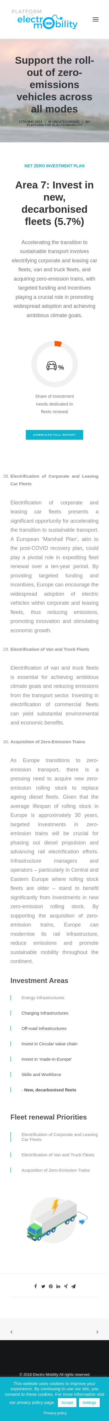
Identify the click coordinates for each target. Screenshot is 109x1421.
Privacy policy (55, 1413)
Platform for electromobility (54, 125)
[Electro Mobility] (44, 19)
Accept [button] (67, 1402)
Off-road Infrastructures (44, 1028)
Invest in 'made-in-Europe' (47, 1059)
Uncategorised (66, 121)
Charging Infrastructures (45, 1013)
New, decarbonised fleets (50, 1089)
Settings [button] (89, 1402)
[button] (95, 19)
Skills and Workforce (41, 1074)
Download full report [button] (54, 434)
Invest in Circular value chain (49, 1043)
